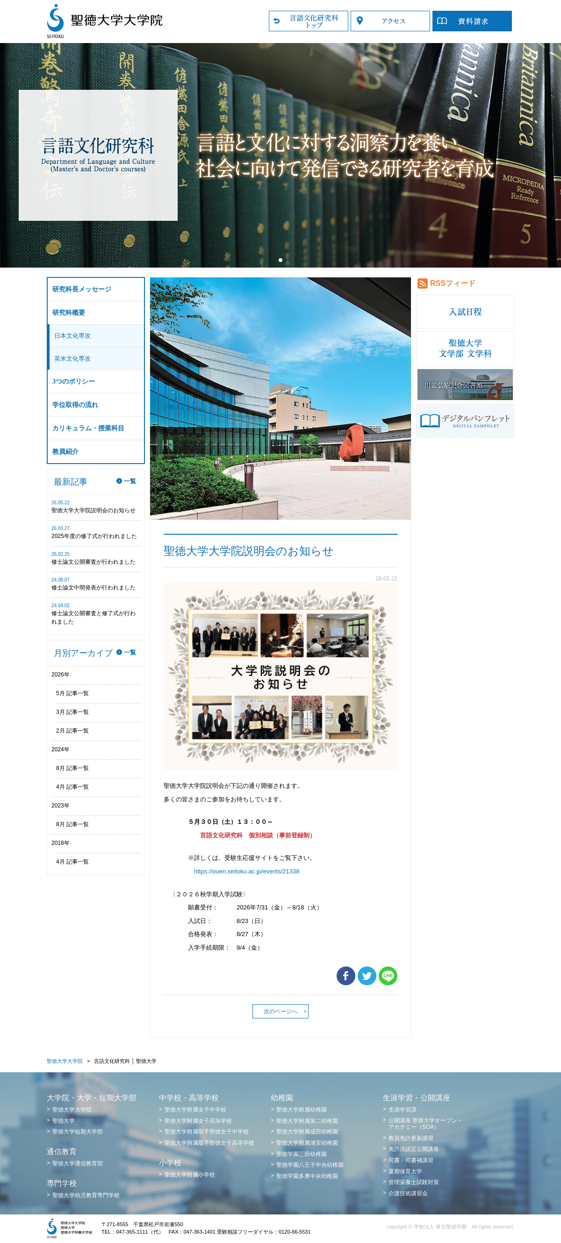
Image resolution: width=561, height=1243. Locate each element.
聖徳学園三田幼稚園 (301, 1154)
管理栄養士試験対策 (413, 1182)
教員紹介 (65, 451)
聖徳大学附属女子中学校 (195, 1109)
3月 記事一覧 (72, 712)
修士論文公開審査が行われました (93, 562)
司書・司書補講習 (410, 1160)
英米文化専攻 (72, 358)
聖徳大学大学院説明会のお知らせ (93, 510)
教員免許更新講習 (410, 1138)
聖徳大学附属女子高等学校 (198, 1121)
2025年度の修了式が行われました (94, 536)
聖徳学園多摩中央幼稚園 (307, 1176)
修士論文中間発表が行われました (93, 587)
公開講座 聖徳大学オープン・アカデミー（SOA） (425, 1123)
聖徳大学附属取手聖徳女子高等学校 (209, 1143)
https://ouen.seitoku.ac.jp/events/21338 (247, 871)
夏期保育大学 (405, 1171)
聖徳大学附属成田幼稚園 (307, 1131)
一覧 (130, 481)
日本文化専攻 (72, 335)
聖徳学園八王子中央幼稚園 (310, 1165)
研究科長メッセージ (81, 289)
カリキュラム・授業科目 (88, 428)
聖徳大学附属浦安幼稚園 (307, 1143)
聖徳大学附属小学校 (190, 1174)
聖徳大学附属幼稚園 (301, 1109)
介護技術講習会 (408, 1193)
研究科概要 (68, 312)
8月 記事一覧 (72, 768)
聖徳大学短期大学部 (77, 1131)
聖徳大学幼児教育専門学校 (86, 1195)
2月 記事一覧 (72, 730)
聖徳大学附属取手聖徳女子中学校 (207, 1131)
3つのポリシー (73, 381)
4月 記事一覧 (72, 787)
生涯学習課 (402, 1109)
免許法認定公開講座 (413, 1149)
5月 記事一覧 (72, 693)
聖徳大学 (63, 1121)
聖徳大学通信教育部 (77, 1163)
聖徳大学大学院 (65, 1061)
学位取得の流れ (75, 404)
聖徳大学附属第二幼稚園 (307, 1121)
